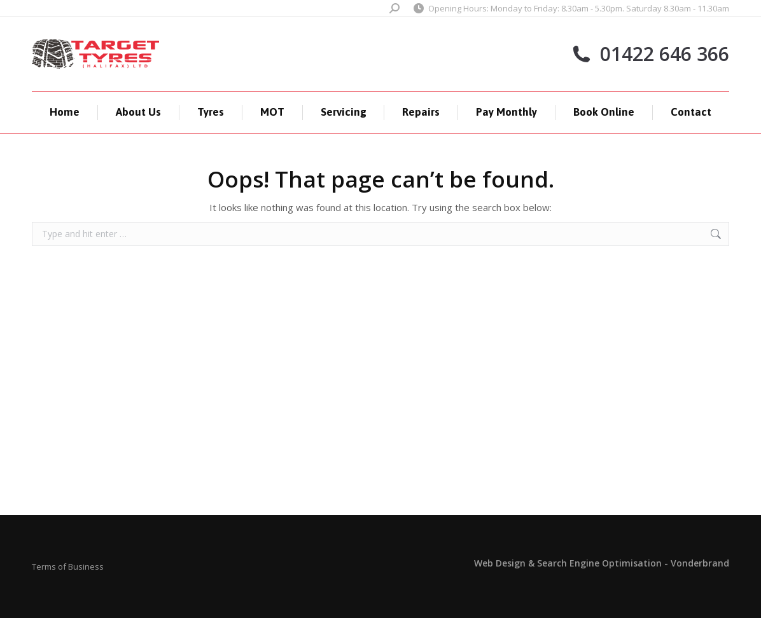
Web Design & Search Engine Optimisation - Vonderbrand (601, 563)
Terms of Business (68, 566)
